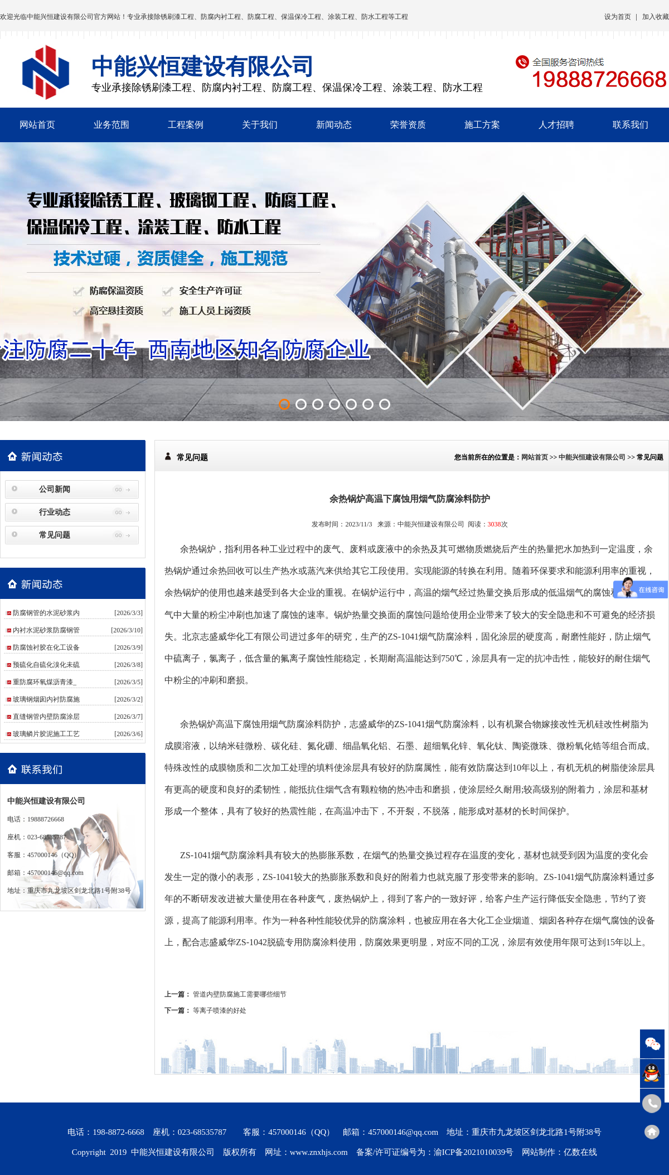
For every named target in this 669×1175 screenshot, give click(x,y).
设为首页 (617, 17)
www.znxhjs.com (319, 1152)
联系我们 (630, 124)
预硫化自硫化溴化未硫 (46, 665)
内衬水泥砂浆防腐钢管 (46, 630)
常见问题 (54, 535)
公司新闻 (54, 489)
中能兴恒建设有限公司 (60, 17)
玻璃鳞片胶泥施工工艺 (46, 734)
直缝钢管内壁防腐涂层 (46, 717)
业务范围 (111, 124)
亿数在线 (580, 1152)
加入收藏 (655, 17)
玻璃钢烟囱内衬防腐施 (46, 699)
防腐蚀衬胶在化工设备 (46, 647)
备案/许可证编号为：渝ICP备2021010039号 (435, 1152)
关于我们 (260, 124)
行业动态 (54, 512)
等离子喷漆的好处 (219, 1010)
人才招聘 (556, 124)
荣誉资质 (408, 124)
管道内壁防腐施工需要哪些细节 (240, 994)
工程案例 (185, 124)
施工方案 (482, 124)
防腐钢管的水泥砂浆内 (46, 613)
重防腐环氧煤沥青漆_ (44, 682)
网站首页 (37, 124)
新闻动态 (334, 124)
